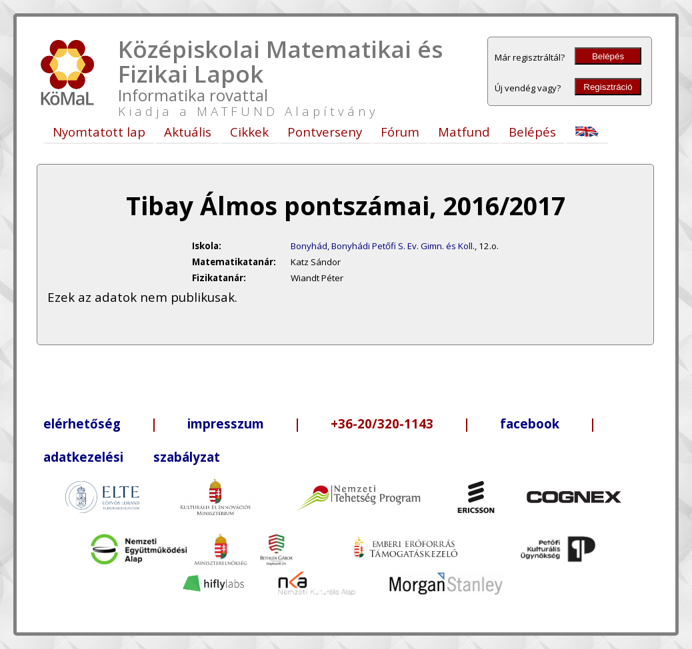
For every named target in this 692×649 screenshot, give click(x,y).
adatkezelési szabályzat (131, 456)
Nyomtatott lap (99, 131)
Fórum (400, 131)
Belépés (608, 56)
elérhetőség (82, 423)
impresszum (225, 423)
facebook (529, 423)
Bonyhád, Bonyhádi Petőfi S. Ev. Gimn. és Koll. (383, 246)
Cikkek (249, 131)
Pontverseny (324, 131)
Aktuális (187, 131)
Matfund (464, 131)
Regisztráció (607, 87)
